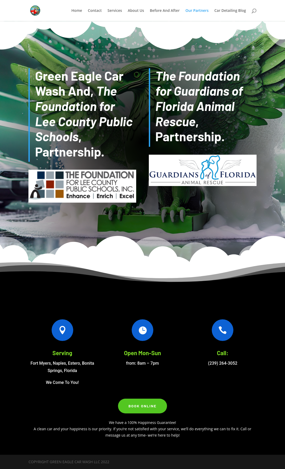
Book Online (143, 406)
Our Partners (197, 11)
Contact (95, 11)
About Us (136, 11)
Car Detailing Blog (230, 11)
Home (76, 11)
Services (114, 11)
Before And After (165, 11)
